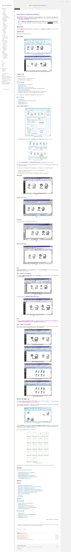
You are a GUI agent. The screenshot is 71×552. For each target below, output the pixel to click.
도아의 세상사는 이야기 (5, 73)
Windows (5, 20)
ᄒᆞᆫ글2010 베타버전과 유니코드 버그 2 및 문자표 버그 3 (26, 475)
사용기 (4, 32)
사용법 (4, 24)
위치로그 (3, 64)
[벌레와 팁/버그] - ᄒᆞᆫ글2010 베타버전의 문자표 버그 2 (27, 488)
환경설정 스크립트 (6, 17)
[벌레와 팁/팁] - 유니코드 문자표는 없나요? (25, 485)
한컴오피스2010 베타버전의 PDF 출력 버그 (38, 5)
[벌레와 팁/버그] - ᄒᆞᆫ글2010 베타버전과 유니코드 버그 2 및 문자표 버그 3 (30, 489)
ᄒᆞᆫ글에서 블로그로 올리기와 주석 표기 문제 (22, 534)
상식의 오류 (5, 36)
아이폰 (3, 52)
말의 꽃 (4, 43)
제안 (4, 12)
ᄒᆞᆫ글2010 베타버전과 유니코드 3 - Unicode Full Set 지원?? (27, 476)
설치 (4, 23)
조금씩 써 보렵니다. (4, 68)
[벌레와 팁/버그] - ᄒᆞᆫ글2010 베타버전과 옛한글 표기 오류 (27, 492)
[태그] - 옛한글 (20, 496)
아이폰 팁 (5, 56)
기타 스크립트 (5, 16)
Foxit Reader (20, 102)
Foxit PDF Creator (21, 84)
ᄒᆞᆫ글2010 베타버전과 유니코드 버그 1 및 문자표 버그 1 (26, 472)
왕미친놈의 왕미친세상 (7, 5)
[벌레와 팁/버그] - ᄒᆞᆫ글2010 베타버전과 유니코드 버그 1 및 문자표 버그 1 (30, 486)
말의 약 (4, 44)
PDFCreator (20, 87)
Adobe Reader (20, 99)
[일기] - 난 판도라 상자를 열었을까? (24, 493)
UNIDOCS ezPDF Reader (22, 103)
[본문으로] (41, 525)
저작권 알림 (3, 69)
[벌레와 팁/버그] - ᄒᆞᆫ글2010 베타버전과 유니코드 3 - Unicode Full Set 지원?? (30, 490)
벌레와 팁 (4, 8)
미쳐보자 (4, 47)
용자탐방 (5, 48)
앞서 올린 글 (19, 296)
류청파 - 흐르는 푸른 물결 (5, 76)
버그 (21, 533)
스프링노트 (50, 519)
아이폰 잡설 (5, 55)
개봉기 (4, 31)
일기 (3, 51)
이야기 (3, 35)
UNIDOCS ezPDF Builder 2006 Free (24, 508)
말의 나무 (4, 40)
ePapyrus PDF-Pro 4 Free (22, 88)
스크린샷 (5, 28)
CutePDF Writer (20, 85)
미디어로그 (3, 63)
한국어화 (5, 27)
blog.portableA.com (4, 81)
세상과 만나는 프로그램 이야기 (6, 82)
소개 (4, 21)
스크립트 (4, 13)
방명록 (3, 65)
